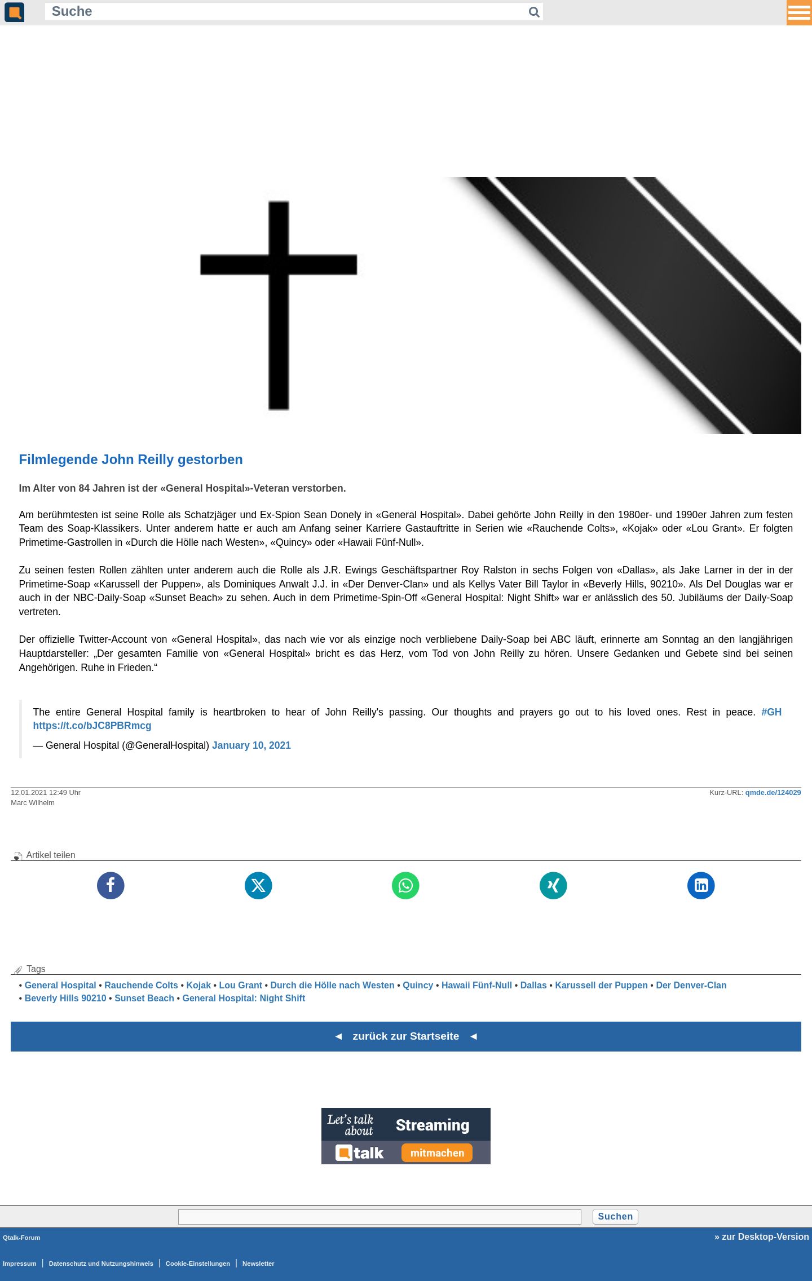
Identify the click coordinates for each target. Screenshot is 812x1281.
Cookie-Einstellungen (198, 1263)
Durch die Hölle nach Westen (333, 985)
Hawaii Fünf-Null (477, 985)
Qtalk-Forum (22, 1237)
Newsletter (258, 1263)
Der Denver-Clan (691, 985)
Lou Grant (240, 985)
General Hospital (60, 985)
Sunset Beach (144, 998)
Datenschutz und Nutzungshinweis (101, 1263)
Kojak (198, 985)
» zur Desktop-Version (761, 1237)
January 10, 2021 (251, 745)
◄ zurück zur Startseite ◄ (406, 1036)
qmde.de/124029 (773, 792)
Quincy (418, 985)
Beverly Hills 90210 (66, 998)
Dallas (533, 985)
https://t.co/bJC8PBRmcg (92, 725)
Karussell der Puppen (601, 985)
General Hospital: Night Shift (243, 998)
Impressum (20, 1263)
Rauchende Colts (141, 985)
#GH (771, 712)
